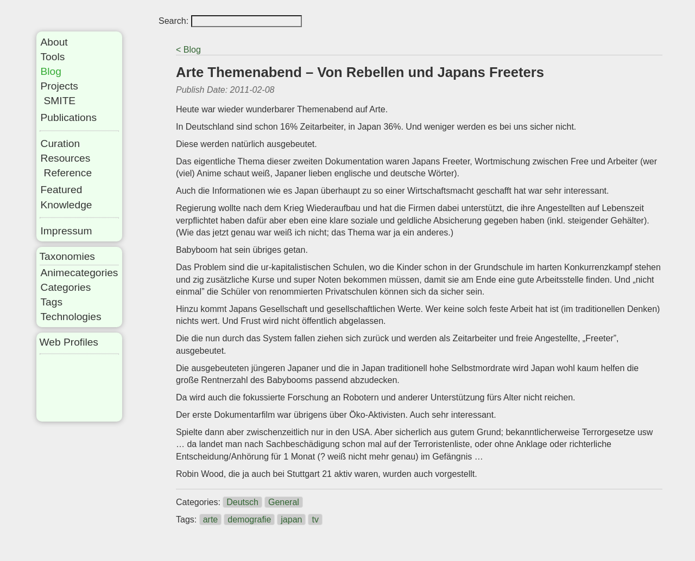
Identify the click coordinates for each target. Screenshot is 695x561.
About (54, 42)
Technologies (71, 316)
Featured (62, 189)
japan (291, 519)
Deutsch (242, 502)
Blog (51, 71)
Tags (52, 302)
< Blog (188, 49)
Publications (69, 117)
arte (210, 519)
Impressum (66, 231)
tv (315, 519)
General (283, 502)
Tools (53, 56)
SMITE (60, 100)
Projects (59, 86)
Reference (68, 172)
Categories (66, 287)
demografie (249, 519)
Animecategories (79, 272)
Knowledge (66, 205)
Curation (60, 143)
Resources (66, 158)
